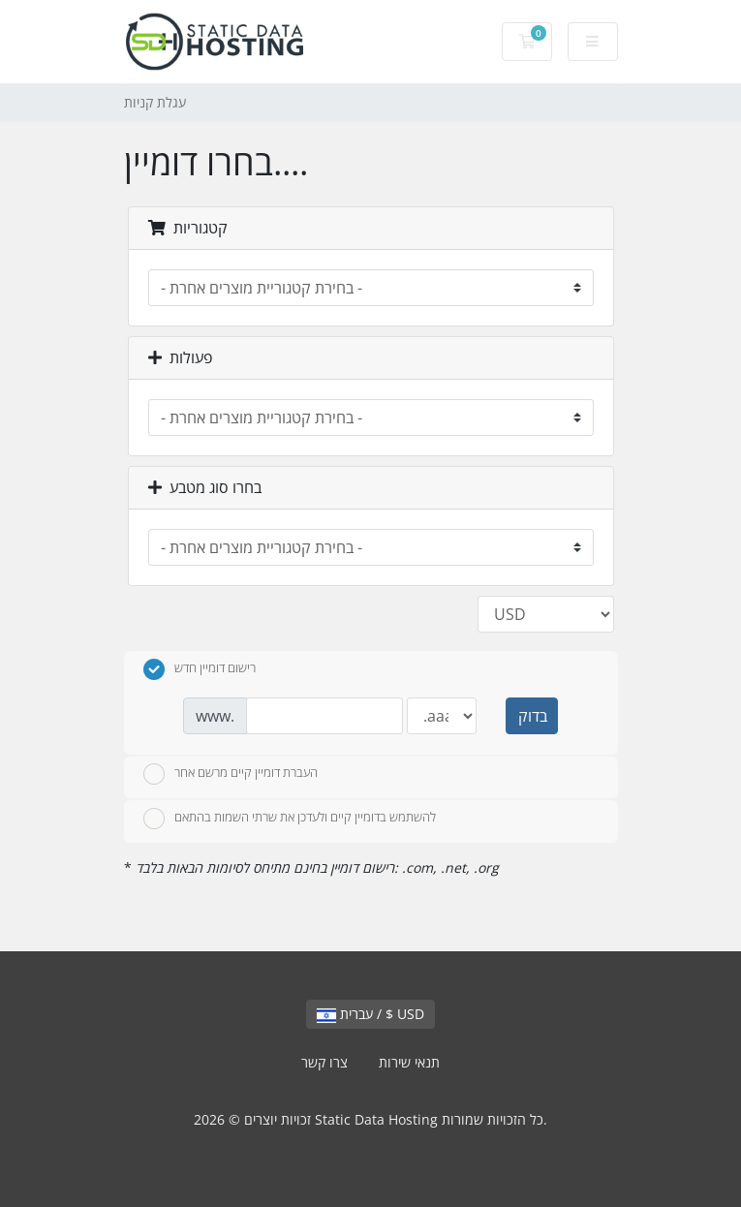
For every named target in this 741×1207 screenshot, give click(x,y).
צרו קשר (324, 1062)
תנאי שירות (409, 1062)
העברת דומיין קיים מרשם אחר (230, 774)
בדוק (532, 716)
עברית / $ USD (370, 1014)
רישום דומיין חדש (199, 669)
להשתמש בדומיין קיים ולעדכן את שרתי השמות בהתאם (289, 818)
